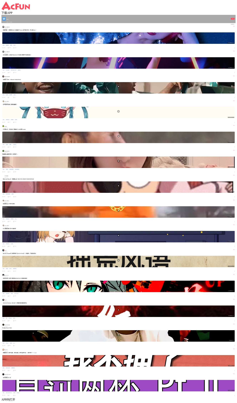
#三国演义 (14, 144)
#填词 (7, 268)
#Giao (14, 45)
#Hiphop (18, 392)
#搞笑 (11, 45)
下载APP (6, 12)
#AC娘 (12, 243)
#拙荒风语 (14, 268)
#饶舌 (15, 94)
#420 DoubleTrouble (9, 392)
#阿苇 (16, 119)
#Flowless (10, 318)
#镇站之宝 (7, 119)
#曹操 (10, 144)
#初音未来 (7, 293)
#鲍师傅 (7, 45)
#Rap (3, 45)
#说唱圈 (10, 94)
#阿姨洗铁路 (11, 169)
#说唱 (7, 94)
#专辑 (12, 293)
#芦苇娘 (12, 119)
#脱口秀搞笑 (17, 169)
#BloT (14, 318)
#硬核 (7, 144)
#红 (6, 318)
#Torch (10, 268)
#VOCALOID (16, 293)
